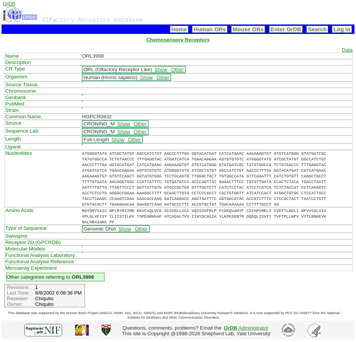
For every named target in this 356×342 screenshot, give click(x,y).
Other (177, 69)
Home (179, 29)
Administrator (246, 328)
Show (161, 69)
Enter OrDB (286, 29)
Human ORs (210, 29)
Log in (341, 29)
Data (347, 50)
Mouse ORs (248, 29)
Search (317, 29)
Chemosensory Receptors (177, 40)
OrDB (9, 3)
